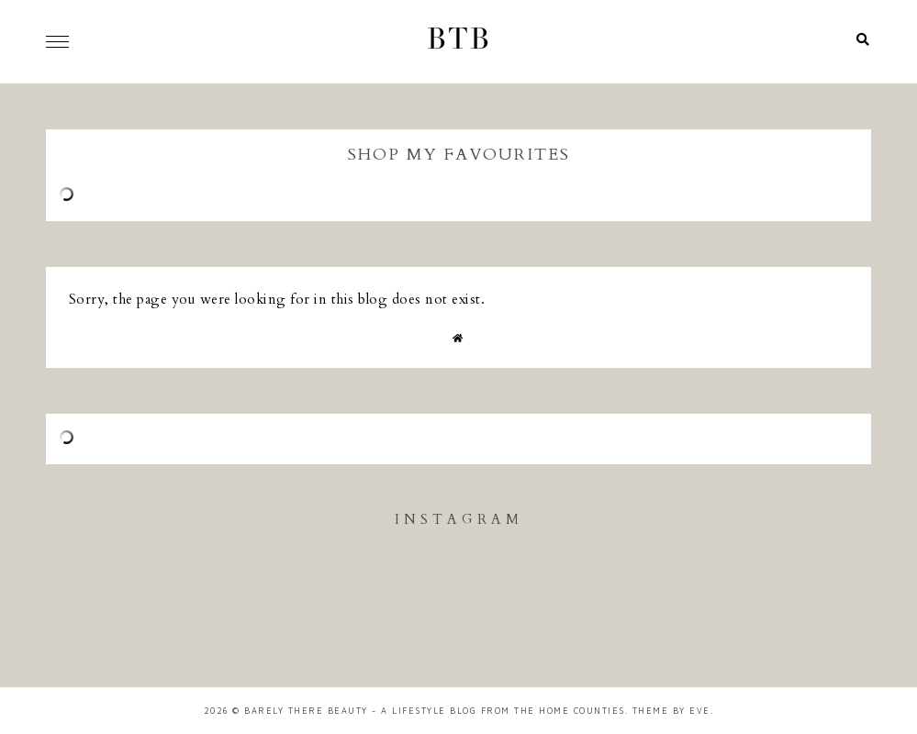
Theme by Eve (671, 711)
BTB (459, 41)
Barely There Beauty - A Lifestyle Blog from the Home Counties (434, 711)
